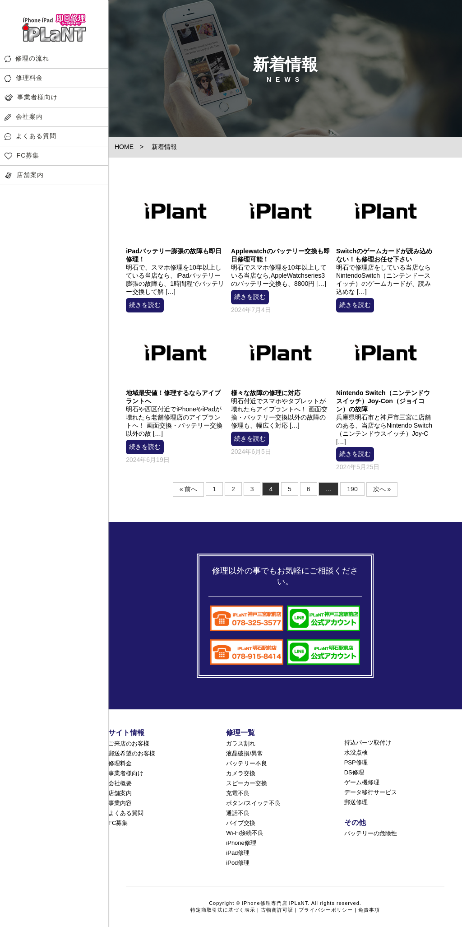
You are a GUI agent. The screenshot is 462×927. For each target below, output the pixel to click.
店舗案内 (24, 175)
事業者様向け (31, 97)
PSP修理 (356, 762)
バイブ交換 (240, 823)
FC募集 (22, 155)
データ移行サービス (370, 792)
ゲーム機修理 (361, 782)
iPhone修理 (241, 842)
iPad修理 (237, 852)
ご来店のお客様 (128, 743)
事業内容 (120, 803)
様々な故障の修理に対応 (265, 392)
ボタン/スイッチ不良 (253, 803)
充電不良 (237, 793)
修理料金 (24, 78)
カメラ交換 (240, 773)
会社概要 (120, 783)
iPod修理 (237, 862)
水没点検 (356, 752)
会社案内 (24, 117)
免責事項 (369, 910)
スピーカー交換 (246, 783)
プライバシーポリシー (326, 910)
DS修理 (354, 772)
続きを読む (145, 304)
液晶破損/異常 (244, 753)
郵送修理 (356, 802)
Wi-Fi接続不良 (244, 832)
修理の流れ (27, 58)
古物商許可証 (277, 910)
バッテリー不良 (246, 763)
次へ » (382, 489)
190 (352, 489)
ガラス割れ (240, 743)
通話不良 (237, 813)
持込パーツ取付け (367, 742)
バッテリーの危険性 (370, 833)
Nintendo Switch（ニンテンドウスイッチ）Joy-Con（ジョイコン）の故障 (383, 401)
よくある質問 (30, 136)
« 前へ (189, 489)
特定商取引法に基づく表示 (222, 910)
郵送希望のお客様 (131, 753)
